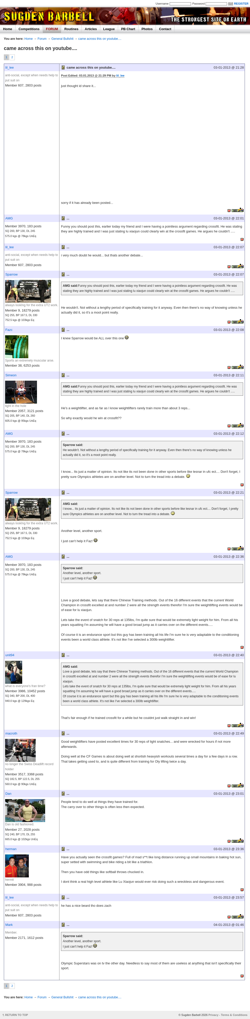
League (109, 29)
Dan (8, 794)
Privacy (213, 1014)
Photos (147, 29)
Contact (165, 29)
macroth (11, 733)
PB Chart (128, 29)
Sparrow (11, 274)
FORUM (52, 29)
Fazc (8, 330)
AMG (9, 218)
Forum (42, 39)
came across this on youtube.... (99, 39)
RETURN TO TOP (16, 1014)
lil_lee (9, 67)
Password (198, 3)
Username (162, 3)
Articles (91, 29)
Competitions (29, 29)
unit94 (9, 655)
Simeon (11, 375)
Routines (71, 29)
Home (7, 29)
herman (11, 849)
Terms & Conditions (234, 1014)
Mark (9, 925)
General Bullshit (62, 39)
